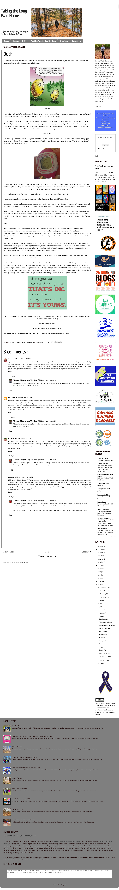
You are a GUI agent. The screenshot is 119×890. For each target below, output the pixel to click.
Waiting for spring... (105, 656)
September (103, 597)
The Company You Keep (104, 492)
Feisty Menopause (103, 509)
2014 (99, 585)
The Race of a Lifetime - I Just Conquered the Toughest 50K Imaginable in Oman (105, 532)
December (103, 588)
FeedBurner (109, 149)
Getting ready (103, 631)
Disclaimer (64, 41)
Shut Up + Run (102, 528)
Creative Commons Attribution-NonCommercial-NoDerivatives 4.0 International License (105, 711)
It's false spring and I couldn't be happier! (24, 757)
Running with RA (19, 41)
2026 (99, 546)
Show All (113, 537)
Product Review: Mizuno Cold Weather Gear (26, 768)
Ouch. (101, 647)
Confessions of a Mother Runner (105, 475)
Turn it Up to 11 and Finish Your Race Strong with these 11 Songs (32, 736)
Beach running (103, 619)
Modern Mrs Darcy (103, 483)
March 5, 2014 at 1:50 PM (26, 398)
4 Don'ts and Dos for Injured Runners (23, 820)
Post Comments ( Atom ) (20, 563)
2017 (99, 575)
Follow (97, 156)
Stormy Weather (17, 778)
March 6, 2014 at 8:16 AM (48, 460)
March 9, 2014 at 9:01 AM (48, 501)
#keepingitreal (103, 641)
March (102, 616)
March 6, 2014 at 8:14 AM (23, 438)
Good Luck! (103, 635)
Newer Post (8, 551)
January (102, 664)
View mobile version (47, 556)
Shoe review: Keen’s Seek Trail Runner (104, 498)
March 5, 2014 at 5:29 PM (48, 421)
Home (47, 551)
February (103, 660)
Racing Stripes (101, 502)
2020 (99, 565)
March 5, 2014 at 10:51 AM (48, 380)
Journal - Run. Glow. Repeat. (103, 489)
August (102, 600)
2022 (99, 559)
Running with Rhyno (103, 495)
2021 (99, 562)
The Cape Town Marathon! (105, 460)
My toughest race (104, 628)
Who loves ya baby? (105, 622)
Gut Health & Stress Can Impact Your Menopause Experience (104, 513)
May (101, 610)
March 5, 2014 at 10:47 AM (23, 359)
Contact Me (76, 41)
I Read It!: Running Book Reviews (43, 41)
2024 (99, 553)
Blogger (63, 885)
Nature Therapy (17, 747)
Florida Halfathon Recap (107, 625)
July (101, 604)
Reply (10, 372)
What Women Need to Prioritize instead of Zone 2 (105, 524)
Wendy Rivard (99, 705)
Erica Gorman (12, 398)
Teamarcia (11, 359)
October (102, 594)
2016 (99, 578)
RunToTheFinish (102, 463)
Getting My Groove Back (19, 788)
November (103, 591)
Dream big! (102, 644)
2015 (99, 582)
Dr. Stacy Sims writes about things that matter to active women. (105, 519)
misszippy (11, 438)
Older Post (86, 551)
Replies (13, 376)
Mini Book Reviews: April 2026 (21, 799)
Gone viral (102, 638)
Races (6, 41)
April (101, 613)
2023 (99, 556)
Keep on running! (102, 458)
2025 (99, 549)
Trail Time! (15, 726)
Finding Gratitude (17, 809)
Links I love (100, 485)
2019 (99, 569)
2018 (99, 572)
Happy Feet (102, 650)
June (101, 607)
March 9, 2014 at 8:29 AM (24, 477)
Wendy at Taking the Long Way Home (25, 380)
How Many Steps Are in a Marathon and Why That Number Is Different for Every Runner (104, 468)
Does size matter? (104, 653)
